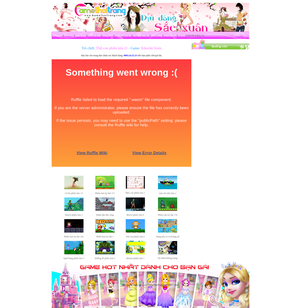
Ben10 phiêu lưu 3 (73, 215)
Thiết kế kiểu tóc (123, 35)
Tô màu (181, 35)
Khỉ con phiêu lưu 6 (135, 236)
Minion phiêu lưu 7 (135, 258)
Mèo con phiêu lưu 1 (135, 193)
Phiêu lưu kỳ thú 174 (167, 215)
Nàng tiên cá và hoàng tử (167, 236)
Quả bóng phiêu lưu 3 (74, 258)
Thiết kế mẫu (94, 35)
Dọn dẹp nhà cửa (141, 35)
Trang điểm (107, 35)
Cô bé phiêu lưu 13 (74, 193)
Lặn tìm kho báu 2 (167, 193)
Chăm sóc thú (170, 35)
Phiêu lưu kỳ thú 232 (74, 236)
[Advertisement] (220, 107)
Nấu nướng (156, 35)
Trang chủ (57, 35)
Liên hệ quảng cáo (195, 35)
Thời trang (69, 35)
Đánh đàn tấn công (105, 215)
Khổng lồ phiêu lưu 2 (105, 258)
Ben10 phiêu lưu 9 (135, 215)
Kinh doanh (80, 35)
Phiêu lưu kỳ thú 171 (105, 193)
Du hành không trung (167, 258)
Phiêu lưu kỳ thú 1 (105, 236)
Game (145, 285)
